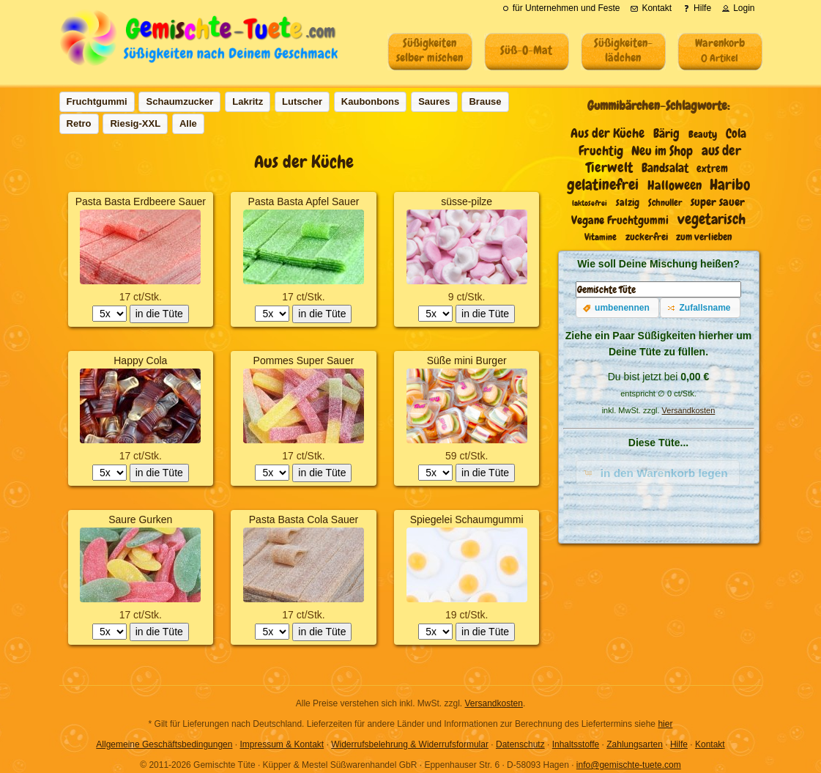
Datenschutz (520, 744)
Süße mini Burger (467, 360)
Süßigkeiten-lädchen (623, 50)
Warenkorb (720, 49)
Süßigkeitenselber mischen (429, 50)
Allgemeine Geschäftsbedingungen (164, 744)
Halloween (674, 185)
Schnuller (665, 202)
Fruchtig (601, 151)
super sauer (718, 202)
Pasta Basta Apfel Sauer (304, 201)
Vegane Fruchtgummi (620, 220)
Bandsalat (665, 168)
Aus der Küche (607, 133)
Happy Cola (140, 360)
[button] (617, 307)
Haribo (730, 184)
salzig (627, 202)
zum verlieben (704, 236)
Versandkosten (689, 410)
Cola (736, 133)
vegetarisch (711, 219)
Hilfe (679, 744)
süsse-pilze (466, 201)
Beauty (702, 134)
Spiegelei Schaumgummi (467, 519)
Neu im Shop (662, 151)
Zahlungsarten (634, 744)
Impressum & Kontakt (281, 744)
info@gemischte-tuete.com (628, 765)
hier (665, 724)
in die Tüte (159, 313)
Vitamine (600, 237)
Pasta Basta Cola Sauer (303, 519)
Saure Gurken (140, 519)
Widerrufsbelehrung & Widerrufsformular (409, 744)
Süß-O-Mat (526, 50)
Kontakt (710, 744)
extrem (712, 168)
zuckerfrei (646, 237)
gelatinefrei (603, 184)
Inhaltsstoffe (576, 744)
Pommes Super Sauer (303, 360)
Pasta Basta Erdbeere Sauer (140, 201)
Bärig (666, 133)
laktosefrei (589, 203)
